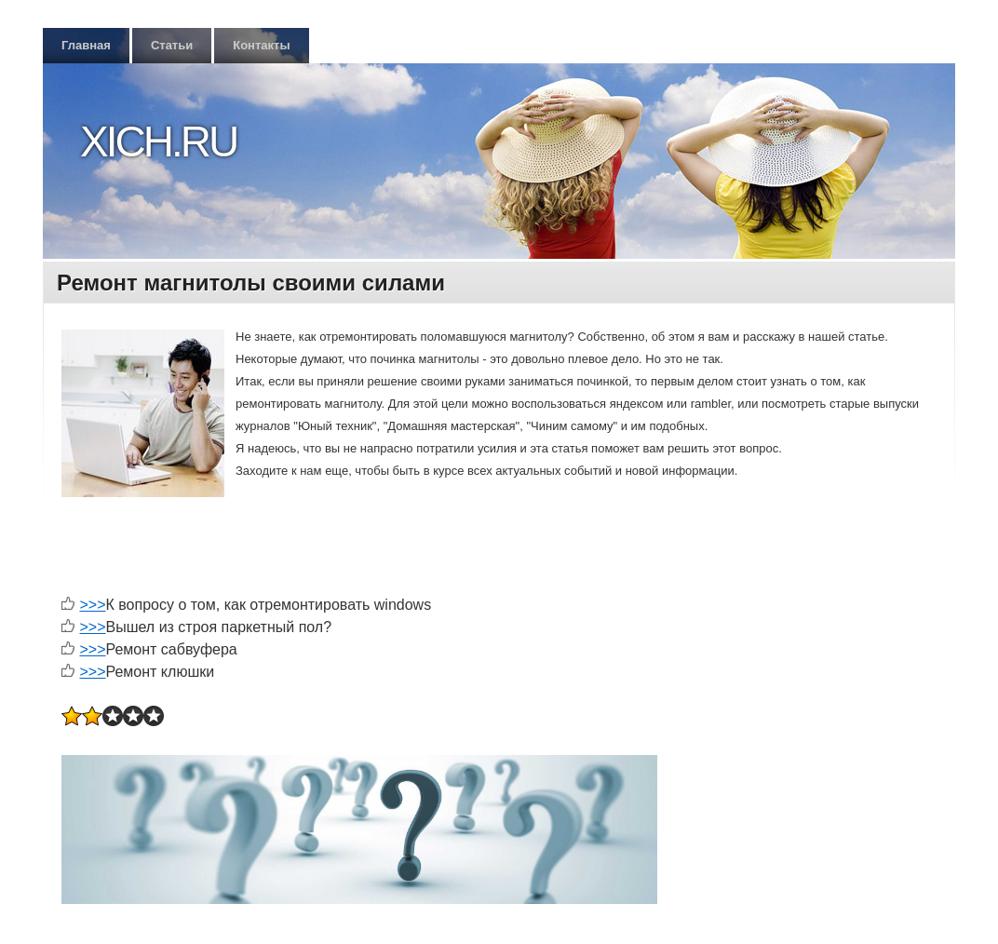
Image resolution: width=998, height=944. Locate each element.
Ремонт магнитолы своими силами (251, 282)
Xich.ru (158, 141)
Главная (86, 45)
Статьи (172, 45)
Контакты (261, 45)
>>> (92, 605)
